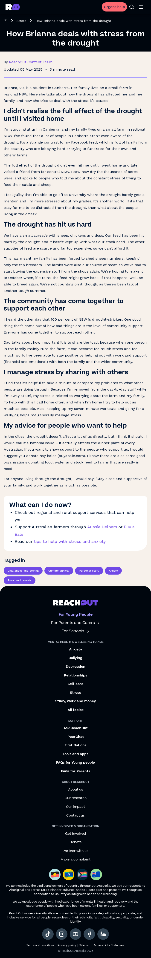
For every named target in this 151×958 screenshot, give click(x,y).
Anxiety (75, 649)
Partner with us (75, 851)
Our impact (75, 807)
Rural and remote (20, 580)
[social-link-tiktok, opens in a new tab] (48, 934)
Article (113, 570)
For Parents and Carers (75, 623)
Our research (76, 798)
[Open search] (131, 7)
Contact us (75, 815)
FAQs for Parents (75, 771)
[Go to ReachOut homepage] (13, 7)
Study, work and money (75, 701)
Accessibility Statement (109, 945)
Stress (21, 21)
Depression (75, 667)
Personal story (89, 570)
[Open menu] (140, 7)
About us (75, 789)
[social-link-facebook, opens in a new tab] (89, 934)
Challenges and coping (23, 570)
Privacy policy (67, 945)
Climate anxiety (58, 570)
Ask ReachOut (76, 728)
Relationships (75, 675)
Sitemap (84, 945)
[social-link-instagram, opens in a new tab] (61, 934)
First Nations (75, 745)
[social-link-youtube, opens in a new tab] (75, 934)
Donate (76, 842)
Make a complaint (75, 859)
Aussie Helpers (102, 526)
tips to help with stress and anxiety (69, 541)
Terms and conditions (40, 945)
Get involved (75, 833)
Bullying (75, 658)
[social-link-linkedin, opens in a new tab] (103, 934)
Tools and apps (75, 754)
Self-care (75, 684)
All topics (76, 710)
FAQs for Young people (75, 762)
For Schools (75, 631)
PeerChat (75, 737)
